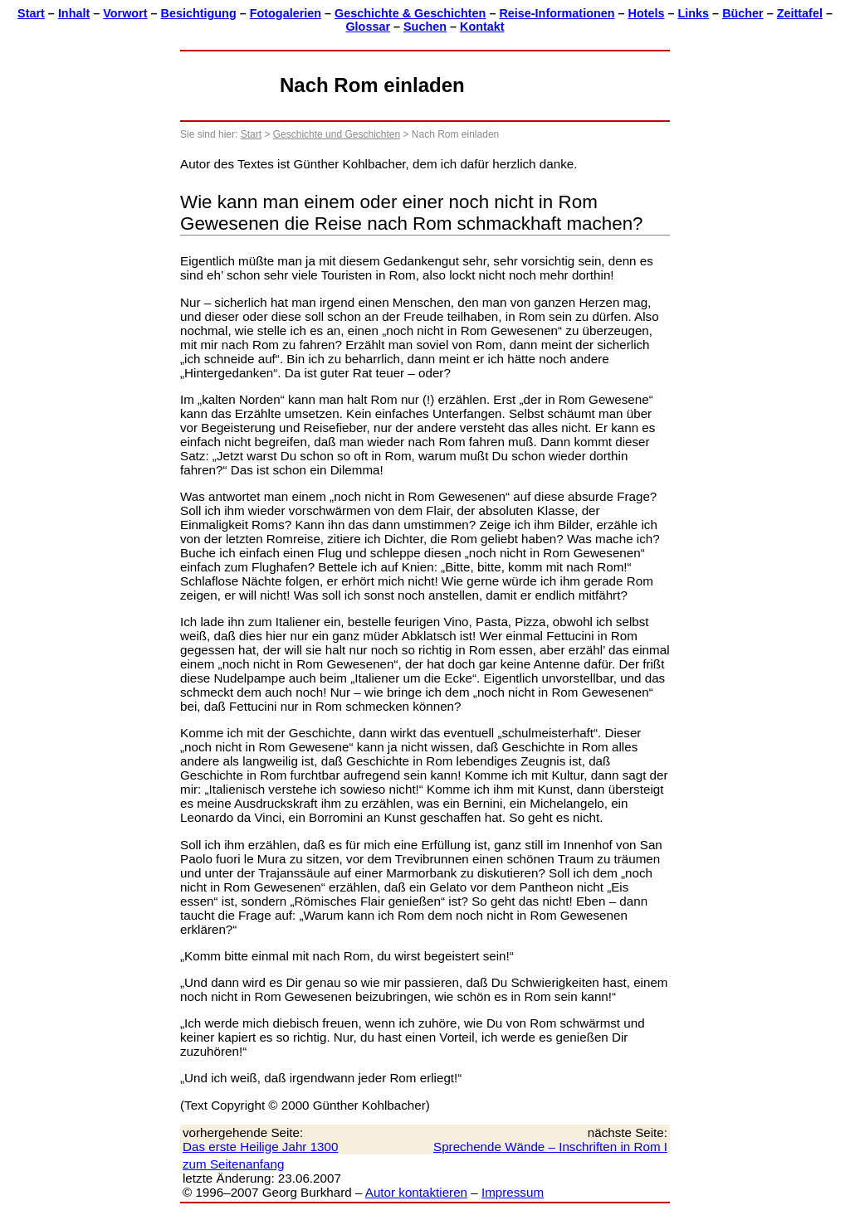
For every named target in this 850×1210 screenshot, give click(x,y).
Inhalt (74, 13)
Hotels (646, 13)
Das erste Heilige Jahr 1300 (260, 1147)
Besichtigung (199, 13)
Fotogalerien (285, 13)
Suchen (425, 26)
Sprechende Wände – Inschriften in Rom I (550, 1147)
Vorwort (125, 13)
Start (31, 13)
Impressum (512, 1192)
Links (694, 13)
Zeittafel (800, 13)
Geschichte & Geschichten (410, 13)
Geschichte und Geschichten (336, 134)
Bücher (743, 13)
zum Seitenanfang (233, 1164)
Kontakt (482, 26)
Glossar (367, 26)
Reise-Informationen (556, 13)
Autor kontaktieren (416, 1192)
